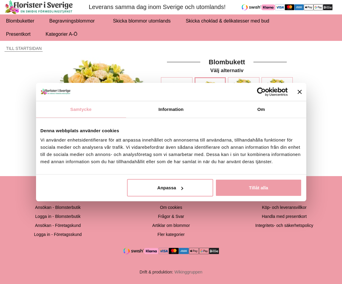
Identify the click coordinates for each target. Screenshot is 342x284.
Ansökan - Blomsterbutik (58, 207)
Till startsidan (23, 48)
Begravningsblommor (73, 20)
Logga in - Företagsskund (58, 234)
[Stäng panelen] (300, 92)
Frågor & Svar (171, 216)
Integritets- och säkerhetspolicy (284, 225)
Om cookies (171, 207)
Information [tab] (171, 108)
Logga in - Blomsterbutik (57, 216)
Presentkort (18, 34)
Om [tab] (261, 108)
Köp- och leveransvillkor (284, 207)
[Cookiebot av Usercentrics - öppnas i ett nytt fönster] (261, 91)
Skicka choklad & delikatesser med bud (229, 20)
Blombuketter (20, 20)
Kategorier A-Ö (63, 34)
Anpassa (170, 187)
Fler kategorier (171, 234)
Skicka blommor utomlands (142, 20)
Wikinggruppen (188, 272)
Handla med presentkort (284, 216)
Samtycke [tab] (81, 108)
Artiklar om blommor (171, 225)
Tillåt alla (258, 187)
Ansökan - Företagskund (58, 225)
